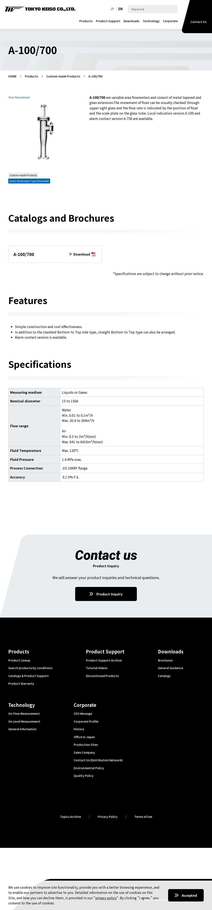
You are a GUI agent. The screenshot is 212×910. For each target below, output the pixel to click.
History (79, 729)
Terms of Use (143, 817)
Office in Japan (84, 737)
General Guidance (170, 668)
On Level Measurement (24, 721)
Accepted (189, 895)
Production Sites (86, 745)
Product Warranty (21, 684)
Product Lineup (19, 660)
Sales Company (84, 752)
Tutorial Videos (96, 668)
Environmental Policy (89, 768)
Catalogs (164, 676)
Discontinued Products (102, 676)
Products (86, 21)
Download (84, 254)
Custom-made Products (63, 76)
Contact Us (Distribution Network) (98, 760)
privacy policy (106, 897)
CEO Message (83, 714)
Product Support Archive (104, 660)
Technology (151, 21)
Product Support (108, 21)
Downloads (131, 21)
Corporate (170, 21)
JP (112, 9)
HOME (12, 76)
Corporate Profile (86, 721)
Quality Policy (84, 776)
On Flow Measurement (24, 714)
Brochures (165, 660)
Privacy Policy (108, 817)
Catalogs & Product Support (28, 676)
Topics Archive (70, 817)
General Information (22, 729)
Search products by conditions (30, 668)
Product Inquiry (109, 593)
